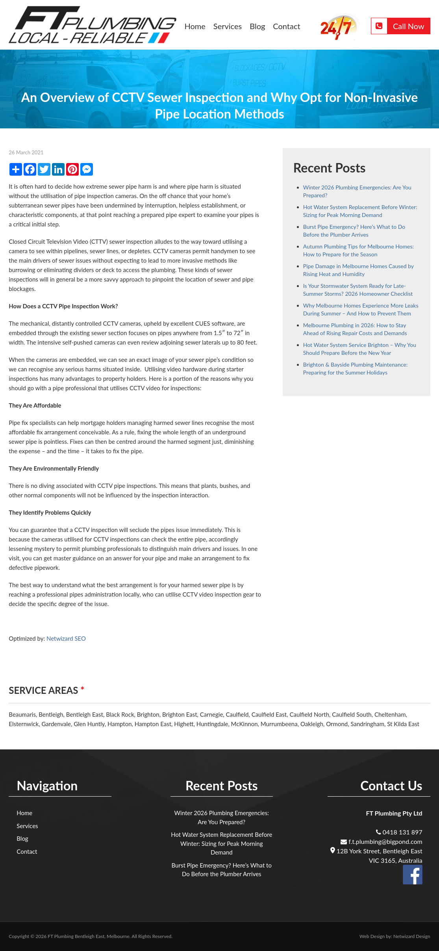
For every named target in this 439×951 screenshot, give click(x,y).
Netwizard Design (411, 936)
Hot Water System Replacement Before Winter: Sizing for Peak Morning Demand (221, 843)
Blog (257, 26)
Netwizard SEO (66, 638)
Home (195, 26)
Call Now (397, 26)
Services (227, 26)
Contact (286, 26)
